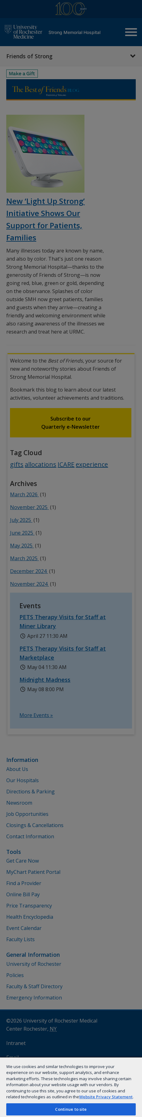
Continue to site (71, 1109)
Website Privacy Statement (106, 1097)
